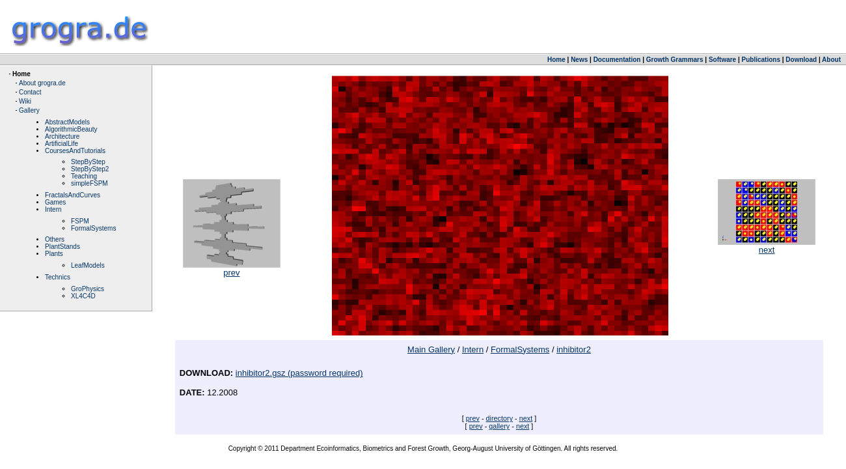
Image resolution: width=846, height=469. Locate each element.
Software (722, 59)
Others (54, 239)
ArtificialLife (61, 143)
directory (499, 418)
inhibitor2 (573, 349)
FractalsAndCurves (72, 195)
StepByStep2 (90, 169)
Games (55, 202)
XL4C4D (83, 296)
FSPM (80, 221)
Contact (30, 92)
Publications (761, 59)
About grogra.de (42, 83)
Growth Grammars (674, 59)
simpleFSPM (89, 183)
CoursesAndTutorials (75, 150)
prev (231, 268)
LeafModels (88, 265)
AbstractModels (67, 122)
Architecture (62, 136)
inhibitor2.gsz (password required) (299, 373)
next (766, 246)
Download (801, 59)
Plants (54, 253)
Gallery (29, 110)
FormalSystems (93, 228)
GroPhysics (87, 288)
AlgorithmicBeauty (71, 129)
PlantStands (62, 246)
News (579, 59)
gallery (499, 426)
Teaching (84, 176)
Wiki (25, 101)
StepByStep (88, 161)
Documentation (617, 59)
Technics (57, 277)
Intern (53, 209)
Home (556, 59)
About (831, 59)
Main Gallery (431, 349)
